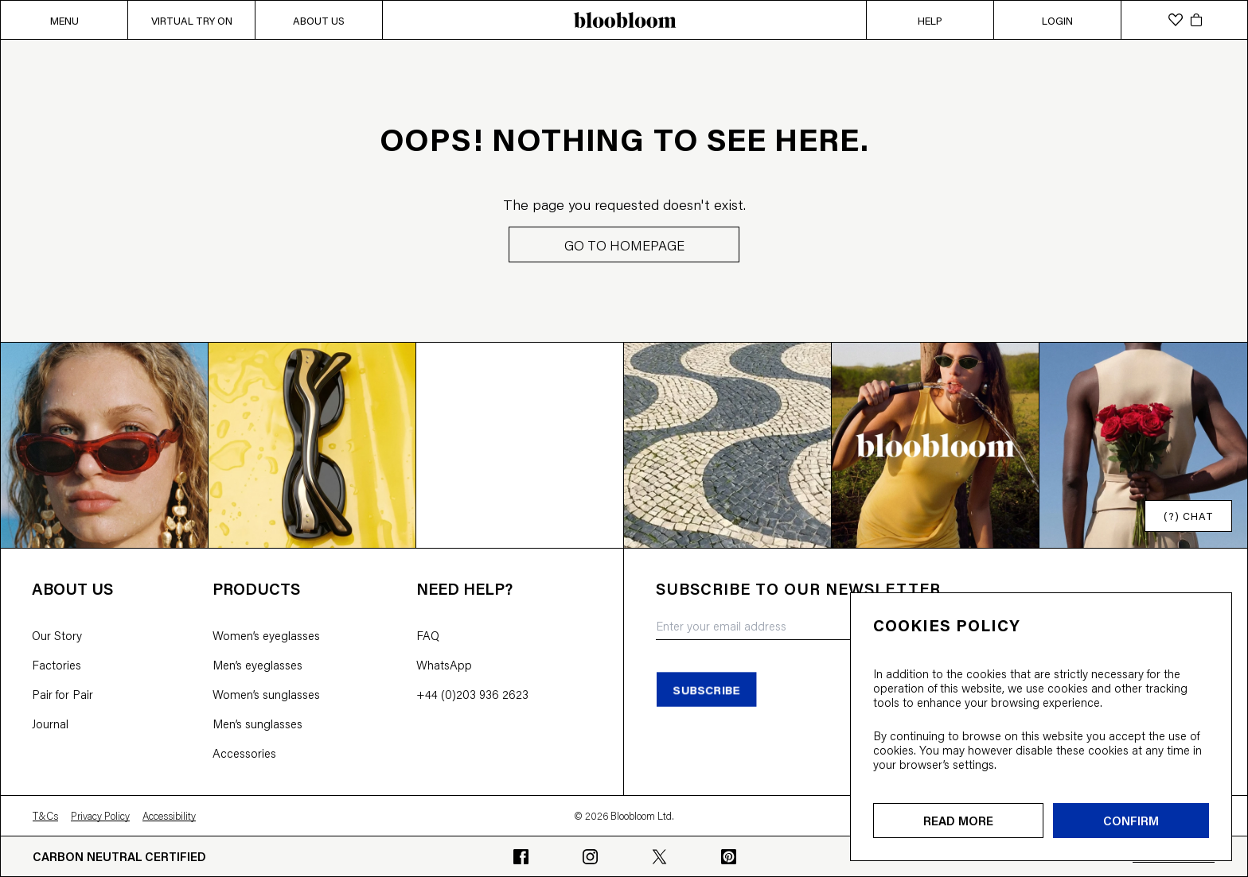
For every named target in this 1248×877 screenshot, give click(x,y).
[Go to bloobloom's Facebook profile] (521, 856)
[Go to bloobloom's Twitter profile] (659, 856)
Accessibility (169, 815)
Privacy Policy (100, 815)
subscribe (706, 689)
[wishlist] (1175, 20)
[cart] (1196, 20)
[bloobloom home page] (624, 20)
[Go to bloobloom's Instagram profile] (590, 856)
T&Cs (45, 815)
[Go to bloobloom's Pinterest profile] (728, 856)
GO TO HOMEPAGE (624, 245)
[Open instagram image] (105, 445)
